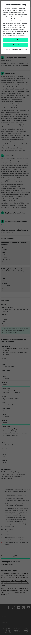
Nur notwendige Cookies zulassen (15, 45)
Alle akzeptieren (15, 40)
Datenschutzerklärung (18, 27)
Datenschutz (14, 49)
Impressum (7, 49)
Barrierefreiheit (23, 49)
